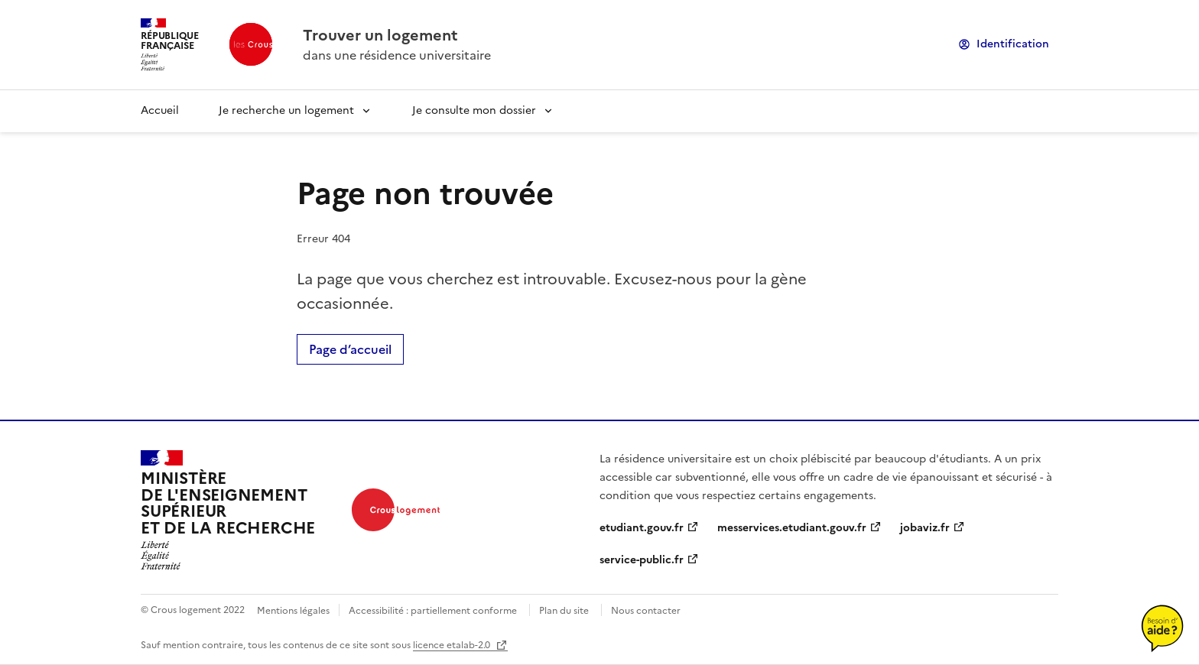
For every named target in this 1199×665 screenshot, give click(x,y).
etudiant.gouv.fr (642, 528)
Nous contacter (646, 611)
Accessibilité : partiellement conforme (433, 611)
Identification (1012, 44)
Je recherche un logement (286, 110)
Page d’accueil (350, 349)
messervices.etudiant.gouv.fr (791, 528)
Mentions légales (293, 611)
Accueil (160, 110)
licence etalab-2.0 (452, 645)
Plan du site (564, 611)
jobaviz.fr (925, 528)
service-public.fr (642, 560)
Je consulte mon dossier (474, 110)
